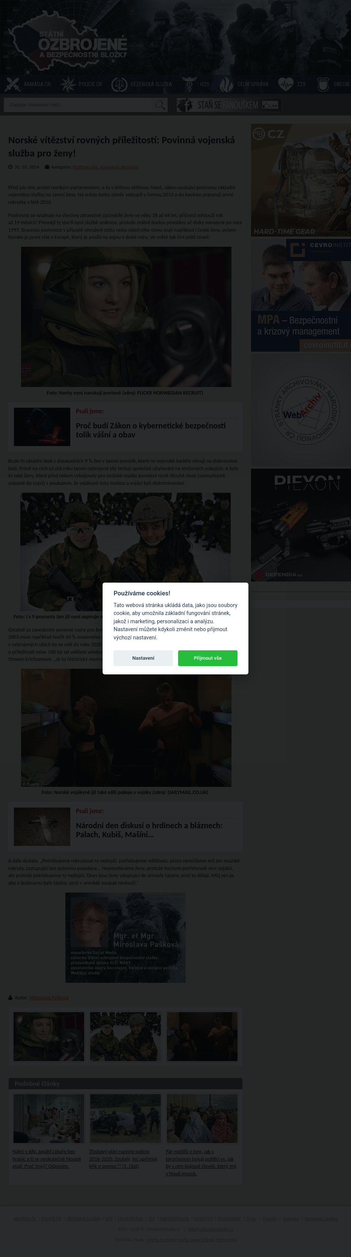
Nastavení (143, 658)
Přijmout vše (208, 658)
